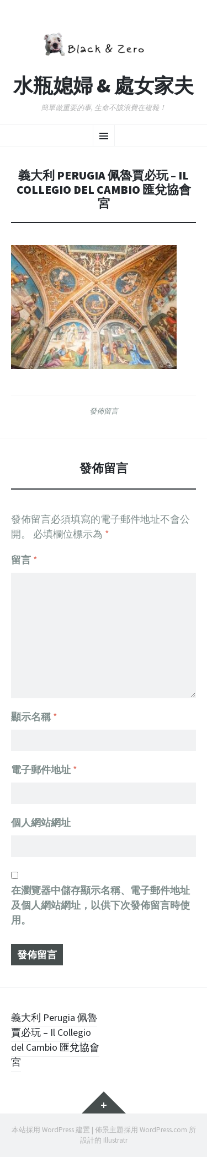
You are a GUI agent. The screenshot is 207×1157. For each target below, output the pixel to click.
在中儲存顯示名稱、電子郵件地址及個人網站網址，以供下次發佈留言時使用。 (100, 905)
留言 (24, 559)
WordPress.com (163, 1129)
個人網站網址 (41, 822)
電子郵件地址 (44, 769)
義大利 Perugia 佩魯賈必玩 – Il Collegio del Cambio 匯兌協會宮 (55, 1039)
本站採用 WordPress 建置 (51, 1129)
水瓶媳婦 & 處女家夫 (103, 86)
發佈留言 (103, 411)
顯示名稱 (34, 716)
